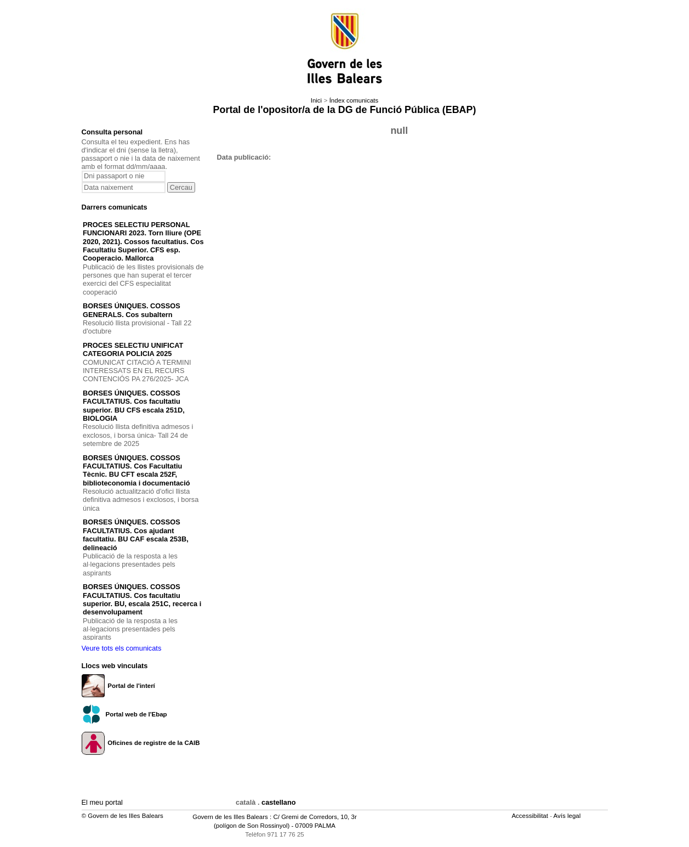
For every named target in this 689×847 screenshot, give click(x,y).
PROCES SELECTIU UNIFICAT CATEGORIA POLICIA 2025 (133, 349)
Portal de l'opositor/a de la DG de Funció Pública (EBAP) (344, 109)
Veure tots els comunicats (122, 648)
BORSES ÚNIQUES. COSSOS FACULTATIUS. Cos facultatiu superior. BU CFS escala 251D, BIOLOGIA (134, 405)
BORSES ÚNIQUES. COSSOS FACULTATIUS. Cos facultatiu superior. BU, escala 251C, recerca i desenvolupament (142, 599)
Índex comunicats (354, 100)
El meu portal (102, 802)
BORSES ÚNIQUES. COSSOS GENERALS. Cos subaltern (131, 310)
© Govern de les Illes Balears (122, 815)
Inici (316, 100)
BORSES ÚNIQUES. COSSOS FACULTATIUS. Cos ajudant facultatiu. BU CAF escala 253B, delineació (136, 534)
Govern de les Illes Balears (230, 817)
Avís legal (568, 815)
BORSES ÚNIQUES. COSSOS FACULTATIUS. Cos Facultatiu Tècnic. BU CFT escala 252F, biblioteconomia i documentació (136, 470)
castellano (278, 802)
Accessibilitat (530, 815)
